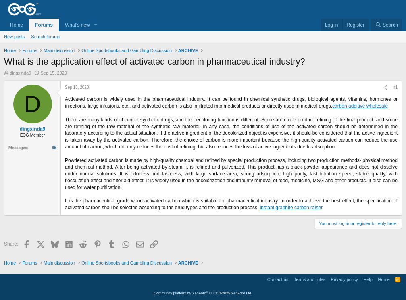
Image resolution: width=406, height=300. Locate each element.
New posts (14, 36)
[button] (95, 25)
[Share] (385, 87)
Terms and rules (309, 279)
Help (368, 279)
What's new (77, 25)
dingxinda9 (20, 73)
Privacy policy (344, 279)
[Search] (386, 25)
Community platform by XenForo (203, 293)
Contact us (278, 279)
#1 (395, 87)
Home (16, 25)
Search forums (45, 36)
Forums (44, 25)
